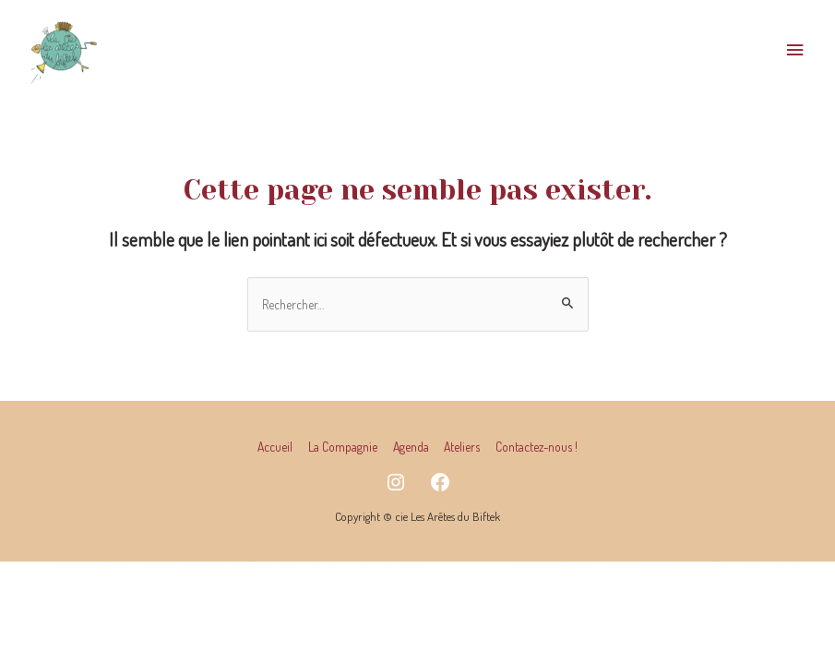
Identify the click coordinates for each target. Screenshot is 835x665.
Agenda (411, 446)
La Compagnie (342, 446)
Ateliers (462, 446)
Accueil (274, 446)
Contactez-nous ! (536, 446)
